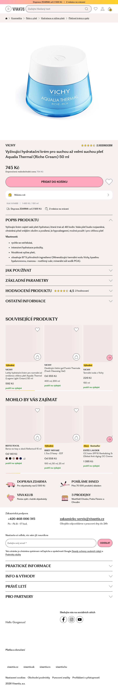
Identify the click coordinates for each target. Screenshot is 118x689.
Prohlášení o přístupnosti (86, 677)
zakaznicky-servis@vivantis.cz (82, 519)
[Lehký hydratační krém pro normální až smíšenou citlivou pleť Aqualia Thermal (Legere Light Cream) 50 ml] (24, 357)
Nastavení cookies (15, 677)
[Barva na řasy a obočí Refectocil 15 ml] (24, 435)
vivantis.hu (61, 666)
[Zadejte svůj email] (51, 543)
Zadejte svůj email (17, 543)
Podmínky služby (13, 554)
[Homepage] (18, 9)
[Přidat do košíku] (37, 356)
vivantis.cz (12, 666)
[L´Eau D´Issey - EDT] (63, 438)
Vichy (11, 145)
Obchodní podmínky (39, 677)
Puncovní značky (61, 677)
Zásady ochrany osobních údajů (86, 551)
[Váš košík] (109, 9)
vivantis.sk (29, 666)
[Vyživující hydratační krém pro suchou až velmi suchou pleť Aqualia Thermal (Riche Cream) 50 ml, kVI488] (59, 81)
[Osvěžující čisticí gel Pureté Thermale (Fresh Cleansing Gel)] (63, 356)
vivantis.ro (45, 666)
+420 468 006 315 (21, 519)
